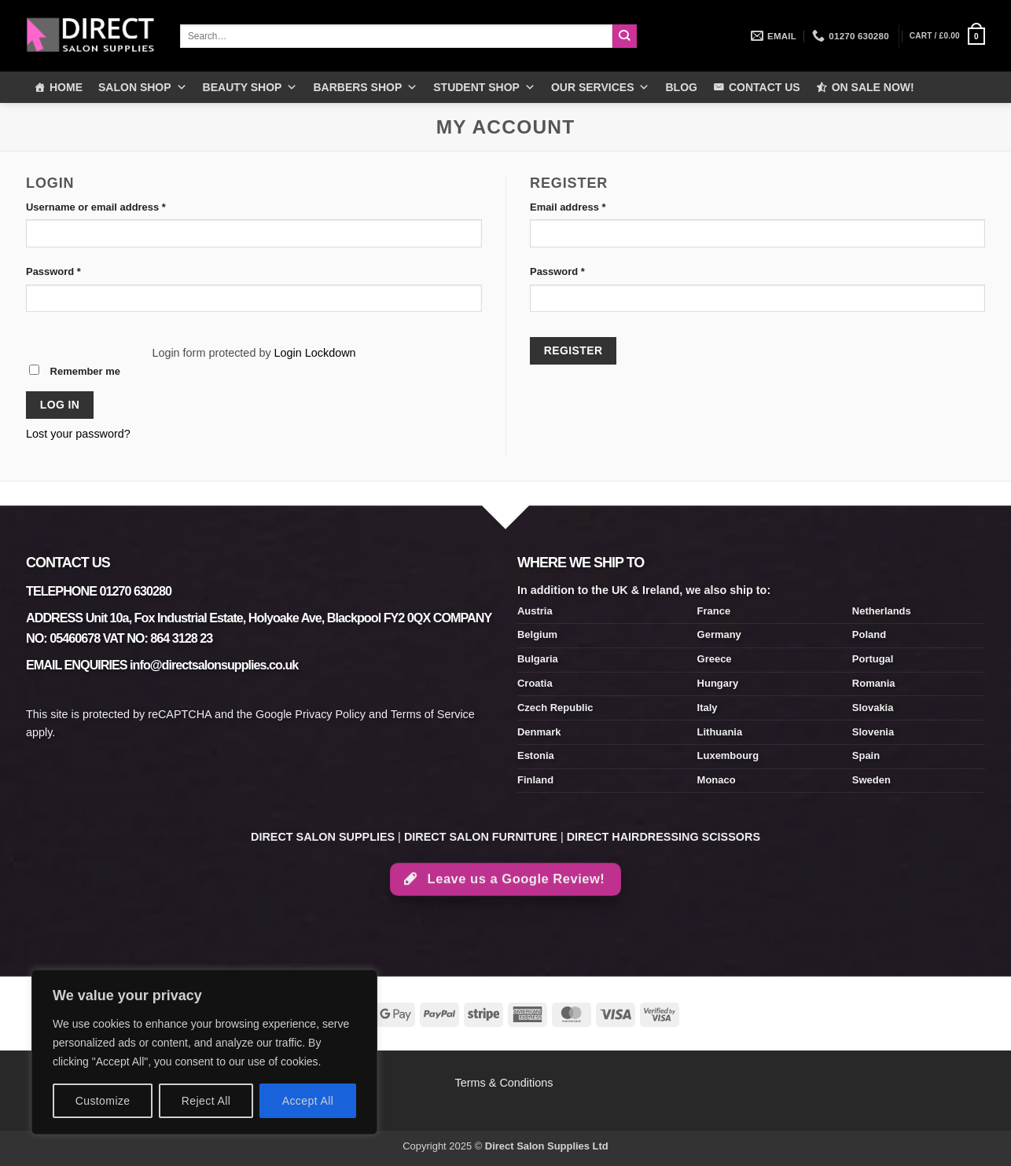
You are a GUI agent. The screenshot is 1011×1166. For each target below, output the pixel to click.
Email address (589, 206)
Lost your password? (78, 433)
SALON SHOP (142, 87)
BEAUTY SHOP (250, 87)
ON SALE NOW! (873, 87)
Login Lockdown (315, 352)
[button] (947, 36)
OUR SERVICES (600, 87)
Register (573, 350)
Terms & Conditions (506, 1082)
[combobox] (396, 36)
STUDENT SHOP (484, 87)
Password (75, 270)
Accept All (308, 1100)
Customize (103, 1100)
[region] (204, 1052)
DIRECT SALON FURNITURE (480, 836)
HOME (66, 87)
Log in (60, 404)
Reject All (206, 1100)
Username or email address (117, 206)
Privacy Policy (330, 714)
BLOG (681, 87)
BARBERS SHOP (365, 87)
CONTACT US (764, 87)
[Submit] (624, 36)
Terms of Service (433, 714)
